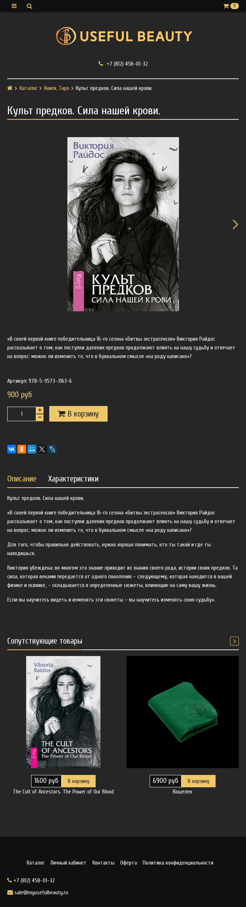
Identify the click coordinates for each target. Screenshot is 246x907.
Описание (22, 479)
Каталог (28, 88)
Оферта (128, 862)
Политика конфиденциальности (178, 862)
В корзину (78, 781)
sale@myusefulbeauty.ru (37, 892)
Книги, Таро (56, 88)
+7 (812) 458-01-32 (123, 64)
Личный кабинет (68, 862)
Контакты (103, 862)
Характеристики (73, 479)
